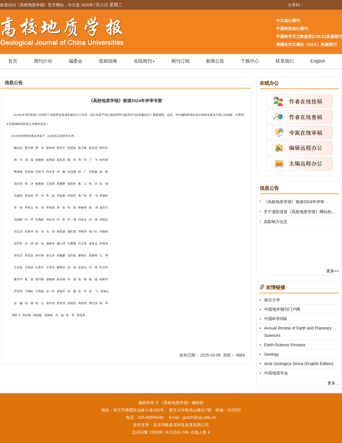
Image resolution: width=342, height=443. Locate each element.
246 (185, 432)
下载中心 (250, 61)
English (317, 61)
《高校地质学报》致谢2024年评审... (296, 201)
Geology (271, 354)
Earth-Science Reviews (285, 345)
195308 (155, 432)
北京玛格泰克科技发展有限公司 (181, 425)
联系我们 (285, 61)
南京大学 (272, 300)
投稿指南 (108, 61)
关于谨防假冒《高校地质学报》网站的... (299, 211)
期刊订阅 (180, 61)
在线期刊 (144, 61)
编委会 (75, 61)
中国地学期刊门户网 (282, 309)
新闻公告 (215, 61)
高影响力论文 (276, 221)
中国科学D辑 (275, 318)
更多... (333, 383)
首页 (12, 61)
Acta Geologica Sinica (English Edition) (298, 363)
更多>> (332, 271)
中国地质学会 (276, 373)
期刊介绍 (43, 61)
